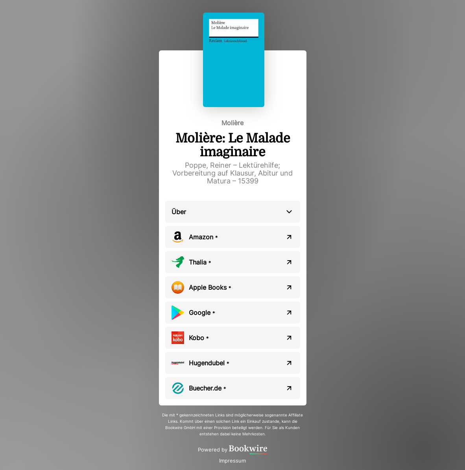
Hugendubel (209, 363)
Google (202, 312)
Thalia (200, 262)
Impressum (232, 460)
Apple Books (210, 287)
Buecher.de (207, 388)
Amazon (203, 237)
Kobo (199, 338)
